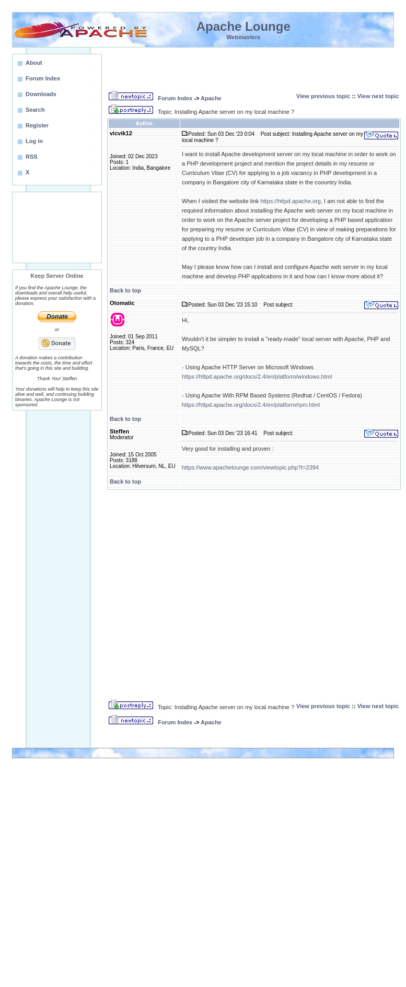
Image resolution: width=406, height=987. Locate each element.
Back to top (125, 290)
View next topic (378, 96)
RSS (32, 157)
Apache (211, 98)
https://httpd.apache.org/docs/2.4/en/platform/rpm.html (251, 405)
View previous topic (323, 96)
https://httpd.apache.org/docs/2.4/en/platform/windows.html (257, 376)
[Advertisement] (57, 227)
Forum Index (175, 98)
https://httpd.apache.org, (291, 201)
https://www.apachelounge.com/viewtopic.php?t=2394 (250, 467)
